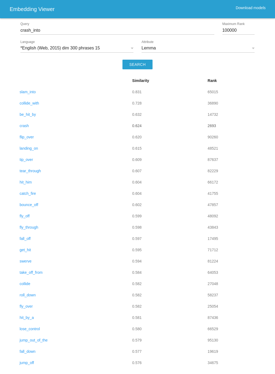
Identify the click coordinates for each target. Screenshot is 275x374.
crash (24, 126)
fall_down (27, 351)
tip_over (26, 159)
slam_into (28, 92)
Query (24, 24)
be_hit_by (28, 114)
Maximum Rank (233, 24)
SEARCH (137, 64)
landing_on (29, 148)
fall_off (25, 238)
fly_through (29, 227)
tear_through (30, 171)
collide (25, 284)
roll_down (28, 295)
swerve (25, 261)
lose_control (30, 329)
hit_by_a (27, 317)
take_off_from (31, 272)
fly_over (26, 306)
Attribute (148, 42)
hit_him (26, 182)
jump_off (27, 363)
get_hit (25, 250)
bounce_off (29, 205)
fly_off (25, 216)
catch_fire (28, 193)
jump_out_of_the (34, 340)
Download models (251, 8)
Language (27, 42)
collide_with (29, 103)
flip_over (27, 137)
